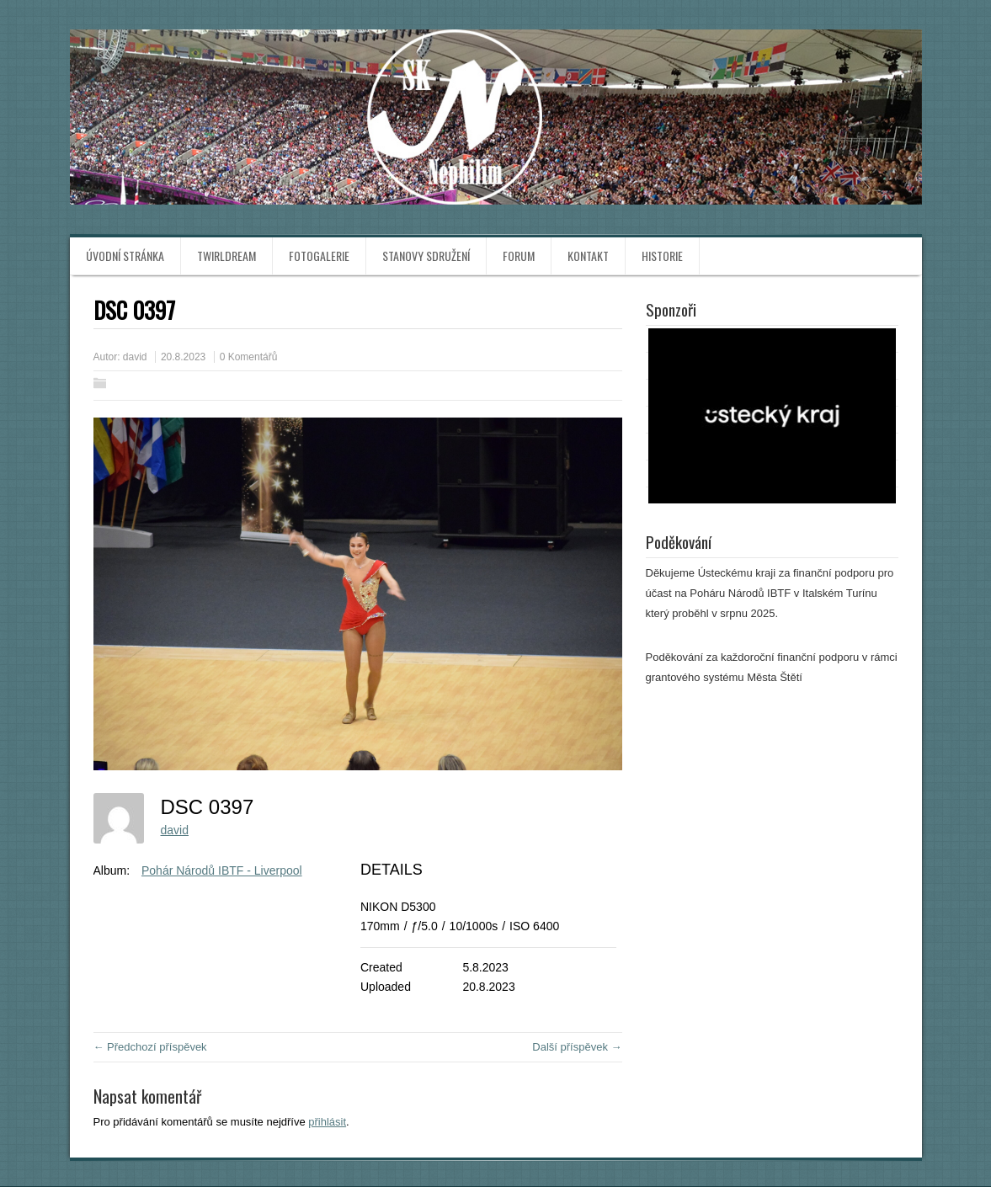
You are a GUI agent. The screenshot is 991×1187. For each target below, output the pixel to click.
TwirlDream (226, 255)
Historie (662, 255)
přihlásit (327, 1121)
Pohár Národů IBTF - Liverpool (221, 870)
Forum (519, 255)
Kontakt (588, 255)
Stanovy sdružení (426, 255)
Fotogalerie (319, 255)
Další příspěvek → (576, 1047)
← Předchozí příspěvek (150, 1047)
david (135, 357)
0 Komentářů (249, 357)
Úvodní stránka (125, 255)
